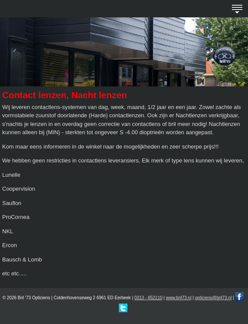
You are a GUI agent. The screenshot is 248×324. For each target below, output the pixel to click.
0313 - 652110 (148, 297)
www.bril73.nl (178, 297)
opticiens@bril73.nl (213, 297)
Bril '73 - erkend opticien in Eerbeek (13, 9)
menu (237, 8)
